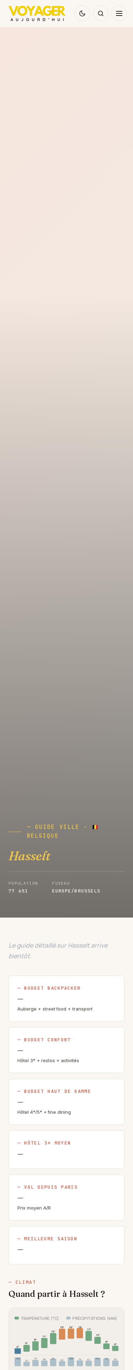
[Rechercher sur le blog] (101, 13)
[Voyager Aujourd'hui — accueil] (37, 13)
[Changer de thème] (82, 13)
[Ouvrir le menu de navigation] (119, 13)
